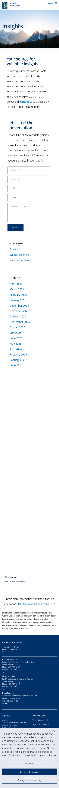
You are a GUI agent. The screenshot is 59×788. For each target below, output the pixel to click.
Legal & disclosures (40, 724)
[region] (29, 758)
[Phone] (28, 197)
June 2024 (16, 365)
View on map (7, 728)
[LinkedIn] (6, 703)
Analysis (15, 249)
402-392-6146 (14, 684)
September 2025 (20, 322)
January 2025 (18, 360)
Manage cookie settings (29, 780)
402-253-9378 (12, 669)
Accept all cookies (29, 772)
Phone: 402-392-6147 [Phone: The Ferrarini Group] (11, 649)
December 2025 (19, 305)
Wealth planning (19, 254)
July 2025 (15, 333)
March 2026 (17, 289)
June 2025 (16, 338)
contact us (25, 101)
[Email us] (3, 652)
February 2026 (18, 294)
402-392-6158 (14, 698)
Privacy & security (39, 720)
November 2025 (19, 311)
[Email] (28, 188)
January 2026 (18, 300)
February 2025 (18, 354)
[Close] (54, 731)
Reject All (29, 763)
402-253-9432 (12, 701)
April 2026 (16, 284)
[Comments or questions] (28, 212)
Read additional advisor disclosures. (16, 581)
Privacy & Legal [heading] (39, 715)
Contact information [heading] (12, 642)
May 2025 (15, 343)
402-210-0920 (12, 686)
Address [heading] (6, 715)
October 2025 (18, 316)
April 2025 (16, 349)
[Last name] (28, 179)
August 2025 (17, 327)
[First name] (28, 170)
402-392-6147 (14, 667)
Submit (15, 227)
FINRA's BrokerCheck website (34, 604)
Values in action (19, 260)
